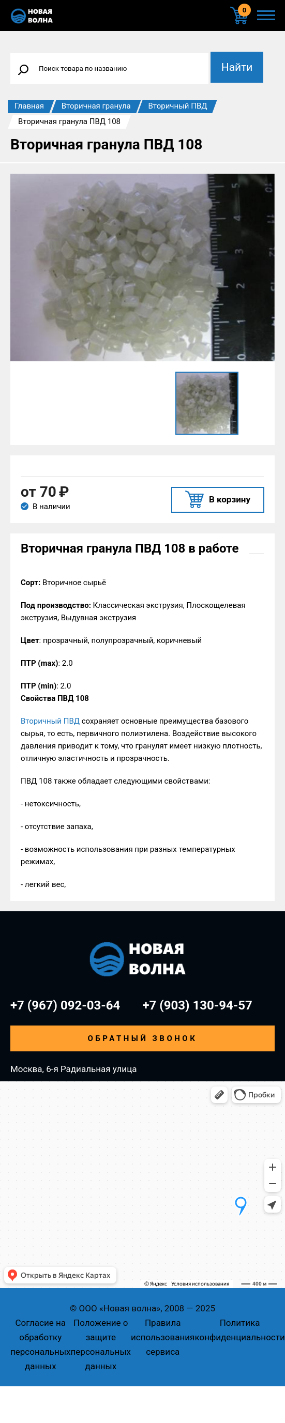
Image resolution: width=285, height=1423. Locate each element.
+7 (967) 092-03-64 (65, 1005)
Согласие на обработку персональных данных (40, 1344)
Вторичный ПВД (177, 106)
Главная (29, 106)
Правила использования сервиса (162, 1337)
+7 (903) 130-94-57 (197, 1005)
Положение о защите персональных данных (101, 1344)
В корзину (229, 499)
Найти (237, 67)
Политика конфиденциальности (239, 1330)
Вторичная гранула (96, 106)
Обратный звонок (143, 1038)
